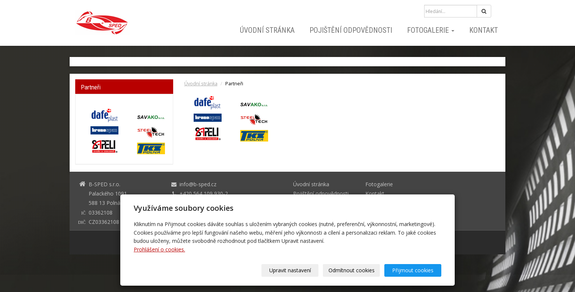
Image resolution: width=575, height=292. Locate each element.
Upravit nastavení (290, 270)
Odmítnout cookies (351, 270)
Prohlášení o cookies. (159, 249)
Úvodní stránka (267, 30)
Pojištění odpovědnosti (350, 30)
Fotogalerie (430, 30)
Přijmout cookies (412, 270)
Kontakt (483, 30)
